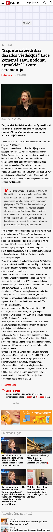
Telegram (28, 397)
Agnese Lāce (8, 385)
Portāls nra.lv (6, 75)
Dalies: (16, 403)
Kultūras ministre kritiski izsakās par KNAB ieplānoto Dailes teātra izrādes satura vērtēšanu (12, 460)
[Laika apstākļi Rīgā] (33, 2)
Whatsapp (40, 397)
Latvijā (9, 45)
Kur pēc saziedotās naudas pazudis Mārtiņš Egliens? (28, 522)
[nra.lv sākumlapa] (12, 3)
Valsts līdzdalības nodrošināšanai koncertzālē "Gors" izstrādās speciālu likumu (37, 492)
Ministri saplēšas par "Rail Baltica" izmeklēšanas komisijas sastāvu (38, 459)
